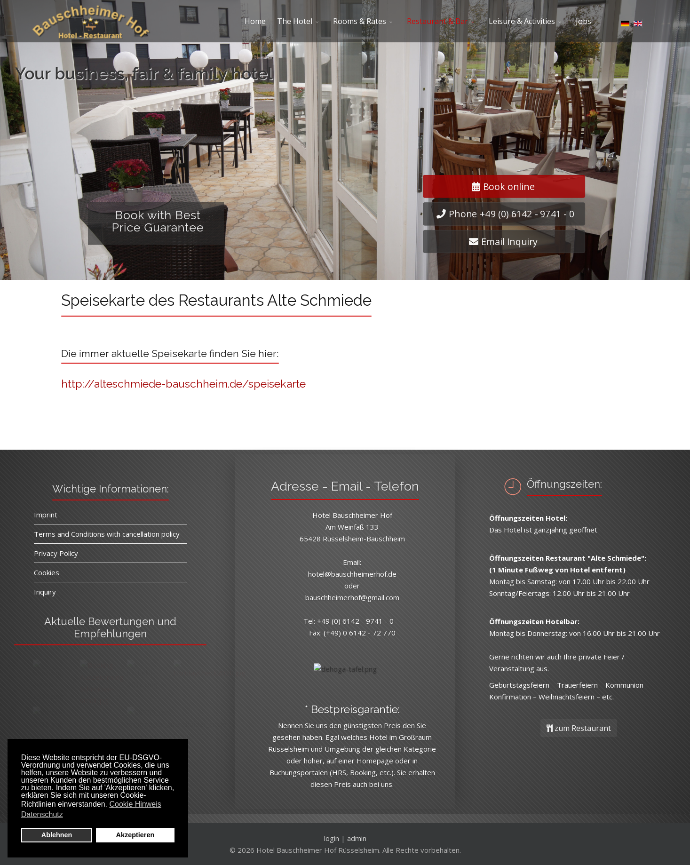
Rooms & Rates (359, 21)
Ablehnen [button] (56, 835)
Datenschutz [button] (42, 814)
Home (255, 21)
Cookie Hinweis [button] (135, 804)
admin (356, 838)
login (331, 838)
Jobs (583, 21)
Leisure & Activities (522, 21)
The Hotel (294, 21)
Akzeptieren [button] (135, 835)
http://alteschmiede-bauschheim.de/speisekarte (183, 383)
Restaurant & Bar (437, 21)
